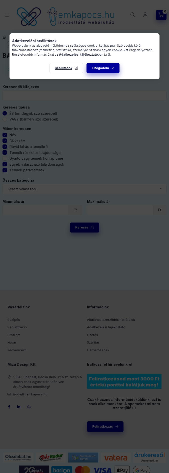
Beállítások (63, 68)
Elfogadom (100, 68)
